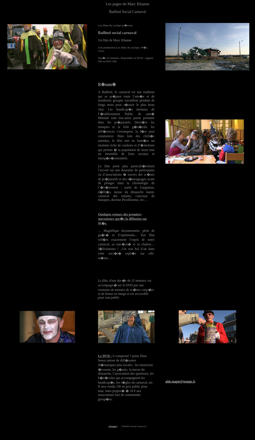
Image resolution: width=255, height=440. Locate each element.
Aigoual (113, 426)
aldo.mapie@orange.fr (180, 381)
